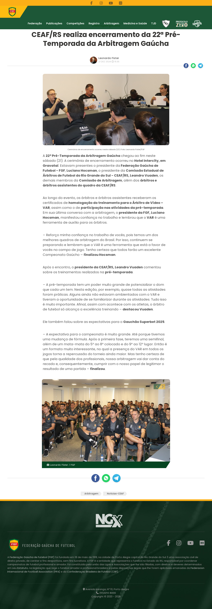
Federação (35, 23)
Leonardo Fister (108, 58)
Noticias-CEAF (115, 493)
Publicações (54, 23)
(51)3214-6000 (107, 592)
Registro (94, 23)
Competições (75, 23)
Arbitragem (111, 23)
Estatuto (22, 568)
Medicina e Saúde (135, 23)
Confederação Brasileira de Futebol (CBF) (92, 571)
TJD (153, 23)
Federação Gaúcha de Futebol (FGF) (32, 557)
